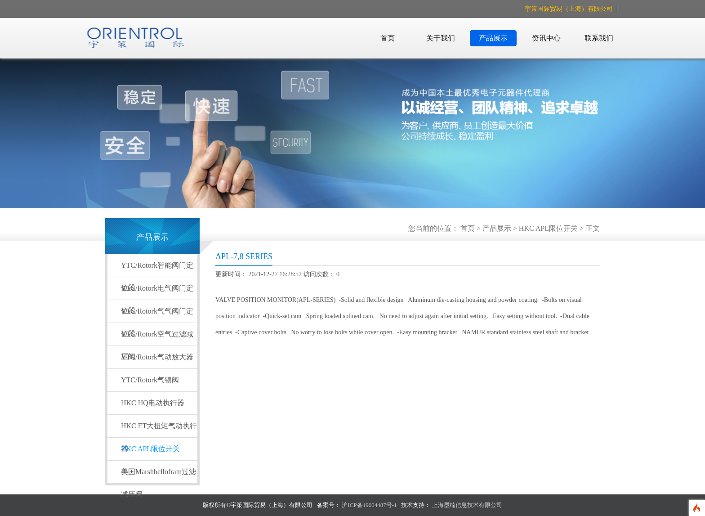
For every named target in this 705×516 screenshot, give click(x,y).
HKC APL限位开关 (548, 228)
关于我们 (440, 38)
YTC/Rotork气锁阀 (150, 380)
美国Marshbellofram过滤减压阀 (158, 475)
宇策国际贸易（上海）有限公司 (570, 8)
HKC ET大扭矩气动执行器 (159, 429)
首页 (387, 38)
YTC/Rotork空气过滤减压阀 (157, 337)
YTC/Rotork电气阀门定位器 (157, 292)
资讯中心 (546, 38)
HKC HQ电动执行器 (152, 403)
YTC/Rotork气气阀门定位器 (157, 315)
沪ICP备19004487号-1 (369, 505)
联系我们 (599, 38)
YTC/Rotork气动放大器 (157, 357)
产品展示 (493, 38)
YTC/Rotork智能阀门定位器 (157, 269)
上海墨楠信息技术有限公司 (467, 505)
